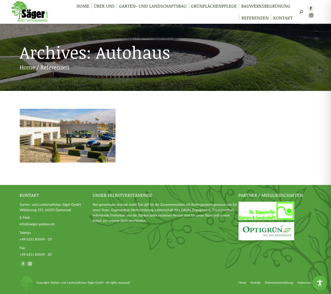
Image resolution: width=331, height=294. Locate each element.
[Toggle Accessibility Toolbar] (320, 283)
